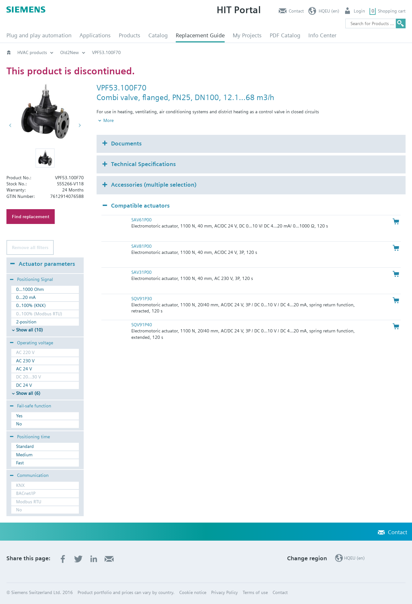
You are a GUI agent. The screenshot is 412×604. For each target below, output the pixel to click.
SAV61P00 (141, 209)
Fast (20, 462)
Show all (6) (28, 393)
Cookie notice (192, 592)
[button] (45, 158)
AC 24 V (24, 368)
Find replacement (30, 216)
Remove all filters (30, 247)
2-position (26, 321)
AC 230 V (25, 360)
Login (359, 11)
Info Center (322, 35)
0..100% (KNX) (31, 305)
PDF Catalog (285, 35)
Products (129, 35)
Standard (25, 446)
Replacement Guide (200, 35)
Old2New (69, 52)
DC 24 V (24, 385)
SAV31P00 (141, 261)
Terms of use (255, 592)
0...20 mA (26, 297)
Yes (19, 415)
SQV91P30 (141, 287)
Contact (296, 11)
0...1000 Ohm (30, 289)
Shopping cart (392, 11)
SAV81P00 (141, 235)
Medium (24, 454)
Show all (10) (29, 329)
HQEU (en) (329, 11)
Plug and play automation (38, 35)
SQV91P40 (141, 314)
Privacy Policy (224, 592)
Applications (95, 35)
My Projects (247, 35)
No (19, 423)
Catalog (158, 35)
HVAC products (32, 52)
